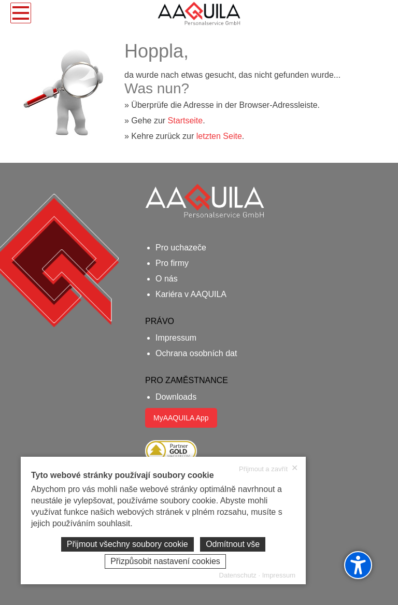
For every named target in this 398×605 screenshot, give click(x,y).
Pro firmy (172, 263)
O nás (166, 278)
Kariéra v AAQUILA (190, 294)
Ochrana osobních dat (196, 353)
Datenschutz (238, 575)
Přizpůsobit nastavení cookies (165, 561)
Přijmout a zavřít (268, 469)
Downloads (175, 396)
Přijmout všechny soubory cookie (127, 544)
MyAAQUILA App (181, 418)
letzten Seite (219, 136)
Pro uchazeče (180, 247)
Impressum (175, 337)
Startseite (185, 120)
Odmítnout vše (233, 544)
